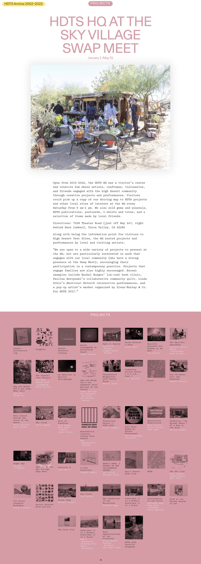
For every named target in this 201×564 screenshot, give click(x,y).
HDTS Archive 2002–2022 (23, 4)
